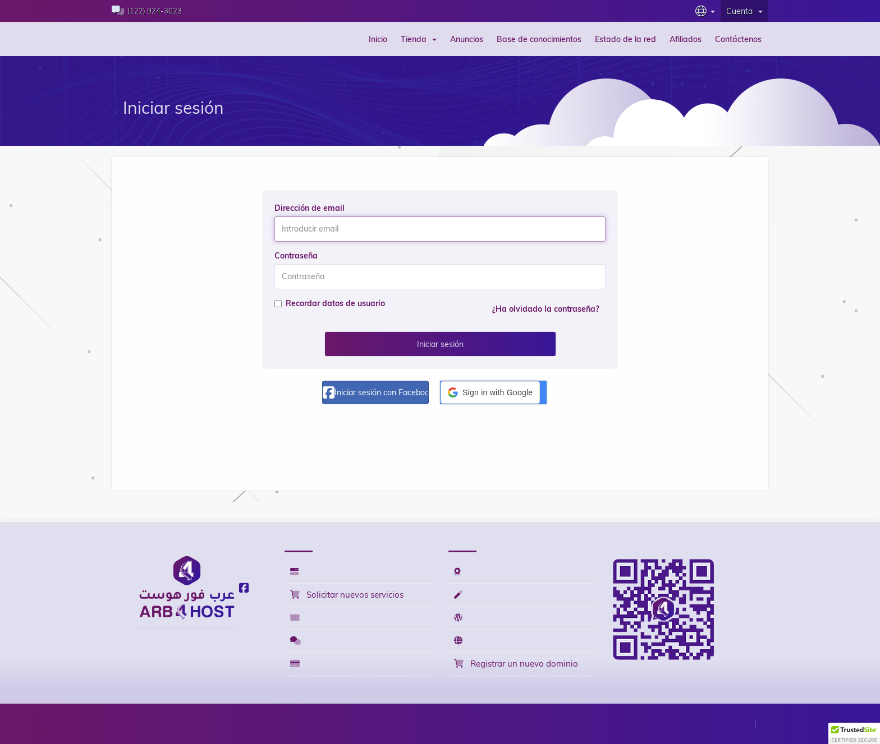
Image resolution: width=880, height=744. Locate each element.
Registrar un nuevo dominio (516, 663)
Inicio (378, 39)
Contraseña (296, 256)
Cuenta (744, 11)
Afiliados (686, 39)
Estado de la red (625, 39)
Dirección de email (309, 208)
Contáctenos (738, 39)
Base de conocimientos (539, 39)
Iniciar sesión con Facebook (376, 392)
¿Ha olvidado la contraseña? (545, 309)
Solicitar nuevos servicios (347, 594)
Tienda (419, 39)
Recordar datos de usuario (329, 303)
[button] (490, 392)
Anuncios (466, 39)
